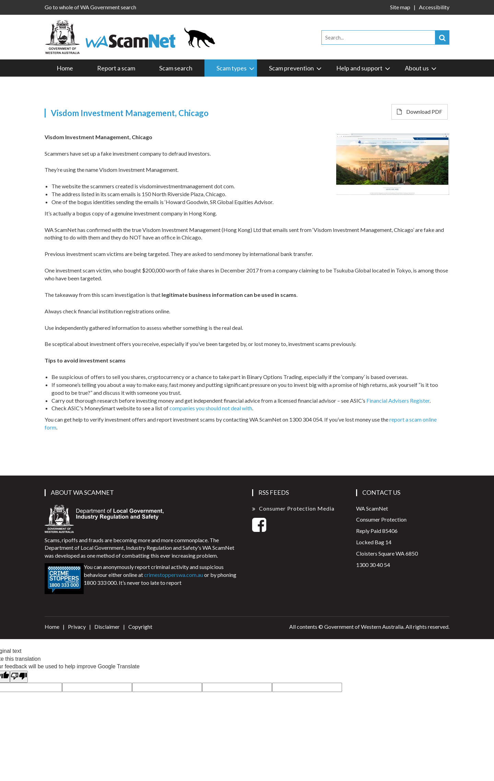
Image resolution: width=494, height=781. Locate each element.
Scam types (235, 68)
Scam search (175, 68)
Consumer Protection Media (296, 508)
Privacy (77, 626)
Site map (400, 7)
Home (65, 68)
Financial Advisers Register (398, 400)
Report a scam (116, 68)
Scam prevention (295, 68)
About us (421, 68)
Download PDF (419, 111)
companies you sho (191, 408)
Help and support (363, 68)
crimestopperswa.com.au (173, 574)
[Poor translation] (19, 677)
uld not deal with (233, 408)
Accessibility (434, 7)
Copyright (140, 626)
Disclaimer (107, 626)
